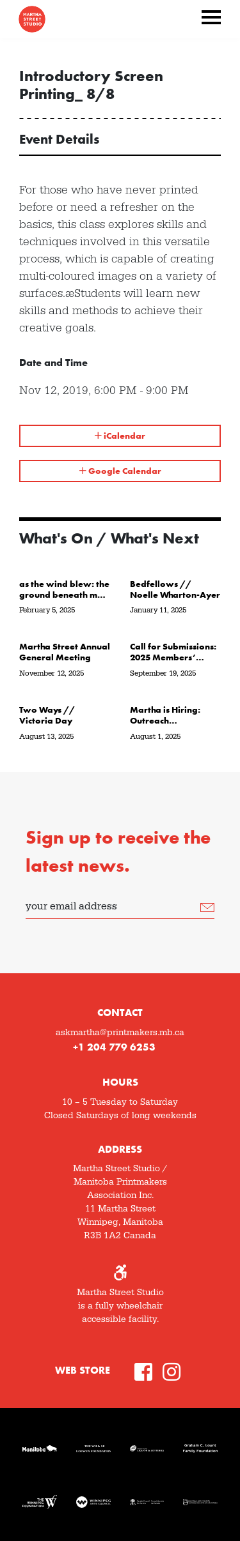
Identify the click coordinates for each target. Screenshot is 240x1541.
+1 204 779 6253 (114, 1047)
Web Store (82, 1370)
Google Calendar (120, 470)
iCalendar (120, 435)
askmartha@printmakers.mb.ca (120, 1032)
